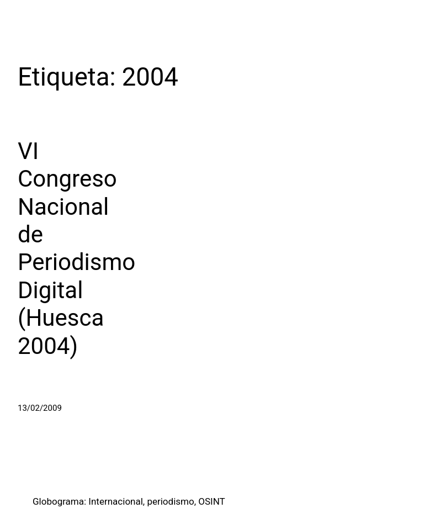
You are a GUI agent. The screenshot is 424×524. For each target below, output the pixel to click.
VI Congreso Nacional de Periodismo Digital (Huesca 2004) (76, 248)
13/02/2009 (40, 408)
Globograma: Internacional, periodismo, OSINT (129, 501)
